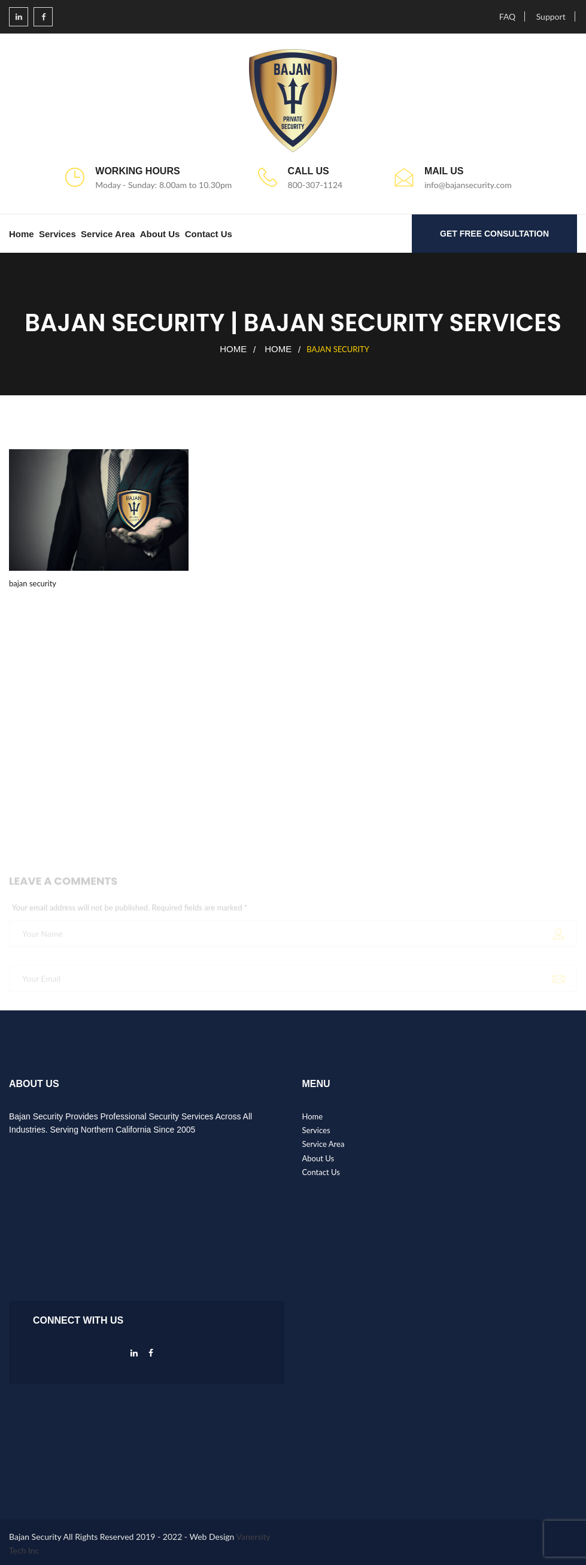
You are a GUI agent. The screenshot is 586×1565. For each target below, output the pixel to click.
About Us (160, 234)
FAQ (507, 16)
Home (21, 234)
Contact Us (208, 234)
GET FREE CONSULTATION (494, 233)
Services (57, 234)
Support (551, 16)
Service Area (108, 234)
